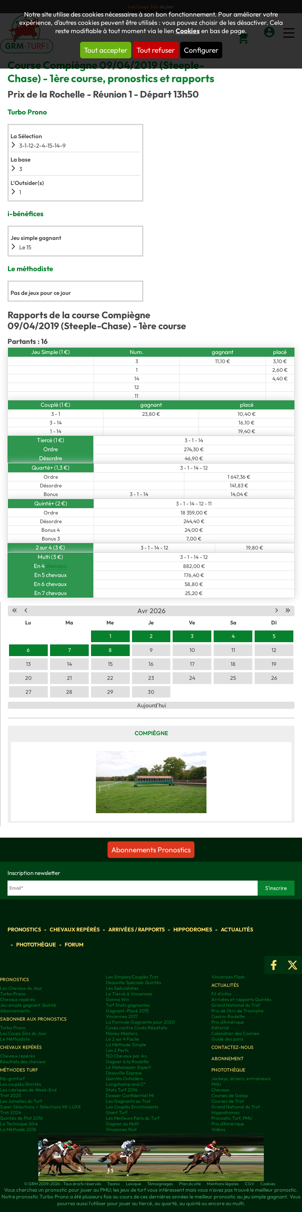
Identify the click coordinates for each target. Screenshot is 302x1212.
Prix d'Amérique (227, 1022)
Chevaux (220, 1090)
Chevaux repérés (75, 929)
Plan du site (190, 1183)
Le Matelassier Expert (128, 1067)
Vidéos (218, 1129)
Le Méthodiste (15, 1039)
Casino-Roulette (228, 1016)
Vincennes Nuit (121, 1129)
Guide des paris (227, 1039)
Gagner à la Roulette (127, 1061)
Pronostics (24, 929)
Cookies (188, 31)
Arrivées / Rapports (136, 929)
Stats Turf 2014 (121, 1090)
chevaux (56, 565)
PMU (216, 1084)
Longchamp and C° (126, 1084)
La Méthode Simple (126, 1044)
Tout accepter (105, 50)
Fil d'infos (221, 994)
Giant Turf (116, 1112)
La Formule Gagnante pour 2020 (140, 1022)
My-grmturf (12, 1078)
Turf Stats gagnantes (128, 1005)
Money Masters (121, 1033)
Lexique (133, 1183)
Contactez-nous (232, 1047)
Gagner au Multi (122, 1124)
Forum (74, 944)
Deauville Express (124, 1073)
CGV (249, 1183)
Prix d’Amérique (227, 1124)
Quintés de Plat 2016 (21, 1118)
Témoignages (160, 1183)
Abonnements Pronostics (151, 849)
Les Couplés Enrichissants (132, 1107)
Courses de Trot (227, 1101)
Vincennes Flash (228, 977)
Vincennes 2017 (122, 1016)
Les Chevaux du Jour (21, 988)
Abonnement (227, 1058)
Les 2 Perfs (117, 1050)
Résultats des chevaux (23, 1061)
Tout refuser (156, 50)
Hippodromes (192, 929)
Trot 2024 (10, 1112)
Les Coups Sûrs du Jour (23, 1033)
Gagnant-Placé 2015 (127, 1011)
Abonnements (15, 1011)
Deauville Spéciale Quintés (133, 982)
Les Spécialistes (122, 988)
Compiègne (151, 733)
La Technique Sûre (19, 1124)
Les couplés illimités (20, 1084)
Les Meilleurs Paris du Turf (132, 1118)
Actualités (237, 929)
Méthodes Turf (19, 1070)
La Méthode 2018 (18, 1129)
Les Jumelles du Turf (21, 1101)
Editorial (220, 1027)
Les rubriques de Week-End (28, 1090)
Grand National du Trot (235, 1005)
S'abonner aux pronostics (33, 1019)
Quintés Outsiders (124, 1078)
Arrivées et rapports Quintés (241, 999)
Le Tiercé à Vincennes (129, 994)
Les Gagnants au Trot (128, 1101)
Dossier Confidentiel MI (130, 1095)
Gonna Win (117, 999)
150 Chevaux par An (126, 1056)
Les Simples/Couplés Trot (132, 977)
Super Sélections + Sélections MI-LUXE (40, 1107)
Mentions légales (223, 1183)
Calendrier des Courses (235, 1033)
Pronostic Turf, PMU (231, 1118)
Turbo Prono (13, 994)
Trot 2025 (10, 1095)
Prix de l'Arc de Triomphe (237, 1011)
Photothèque (36, 944)
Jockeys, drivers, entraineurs (240, 1078)
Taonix (113, 1183)
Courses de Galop (229, 1095)
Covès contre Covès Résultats (136, 1027)
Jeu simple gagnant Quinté (28, 1005)
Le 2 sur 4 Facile (122, 1039)
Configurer (201, 50)
